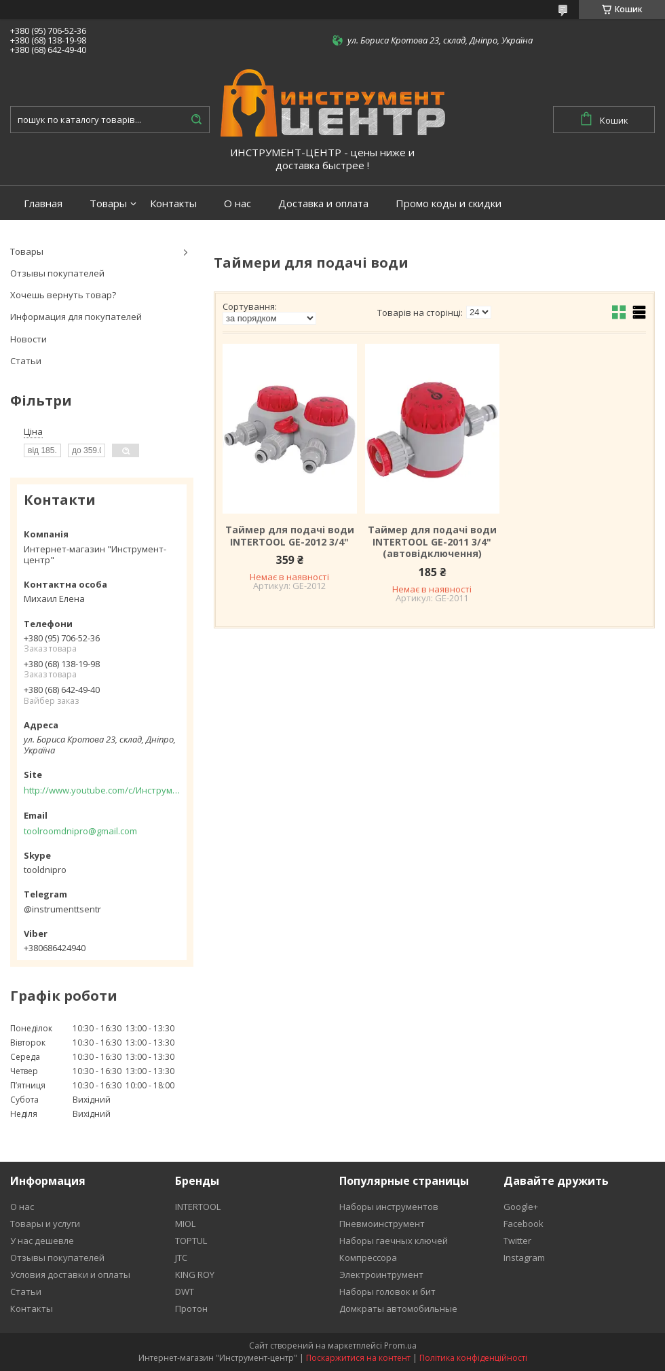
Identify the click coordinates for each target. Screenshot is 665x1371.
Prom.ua (400, 1345)
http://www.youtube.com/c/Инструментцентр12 (102, 790)
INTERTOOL (198, 1206)
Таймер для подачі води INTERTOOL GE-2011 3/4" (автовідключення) (432, 542)
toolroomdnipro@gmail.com (80, 830)
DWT (184, 1291)
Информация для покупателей (76, 316)
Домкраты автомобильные (398, 1308)
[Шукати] (196, 119)
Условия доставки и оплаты (70, 1274)
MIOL (185, 1223)
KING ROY (194, 1274)
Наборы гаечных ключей (393, 1240)
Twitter (517, 1240)
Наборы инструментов (388, 1206)
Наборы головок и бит (387, 1291)
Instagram (524, 1257)
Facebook (524, 1223)
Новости (28, 339)
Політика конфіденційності (473, 1358)
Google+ (521, 1206)
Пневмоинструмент (382, 1223)
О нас (237, 203)
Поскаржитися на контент (358, 1358)
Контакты (173, 203)
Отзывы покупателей (57, 273)
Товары (108, 203)
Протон (191, 1308)
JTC (181, 1257)
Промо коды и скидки (448, 203)
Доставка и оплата (323, 203)
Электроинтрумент (381, 1274)
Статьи (25, 361)
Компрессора (368, 1257)
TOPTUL (191, 1240)
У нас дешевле (42, 1240)
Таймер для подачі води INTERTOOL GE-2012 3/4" (289, 536)
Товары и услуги (45, 1223)
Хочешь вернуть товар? (63, 295)
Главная (43, 203)
